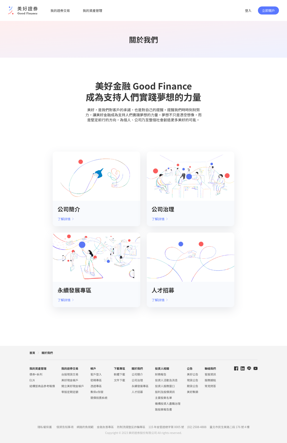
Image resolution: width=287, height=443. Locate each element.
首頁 (32, 353)
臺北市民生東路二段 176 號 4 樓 (230, 427)
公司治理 (137, 380)
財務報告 (160, 374)
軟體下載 (119, 374)
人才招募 (137, 392)
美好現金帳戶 (69, 380)
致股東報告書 (163, 409)
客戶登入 (96, 374)
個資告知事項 (65, 427)
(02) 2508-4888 (196, 427)
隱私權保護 (45, 427)
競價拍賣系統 (98, 398)
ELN (32, 380)
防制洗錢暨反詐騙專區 (131, 427)
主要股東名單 (163, 398)
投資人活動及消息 (166, 380)
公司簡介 (137, 374)
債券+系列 (35, 374)
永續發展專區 (140, 386)
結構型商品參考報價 (42, 386)
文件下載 (119, 380)
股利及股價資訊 (165, 392)
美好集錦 (192, 392)
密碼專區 (96, 380)
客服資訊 (210, 374)
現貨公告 (192, 380)
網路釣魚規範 (85, 427)
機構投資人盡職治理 (167, 403)
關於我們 (47, 353)
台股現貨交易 (69, 374)
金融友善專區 (105, 427)
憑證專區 (96, 386)
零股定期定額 (69, 392)
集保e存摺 (96, 392)
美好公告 (192, 374)
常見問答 (210, 386)
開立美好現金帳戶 (72, 386)
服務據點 (210, 380)
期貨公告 (192, 386)
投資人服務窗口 (165, 386)
